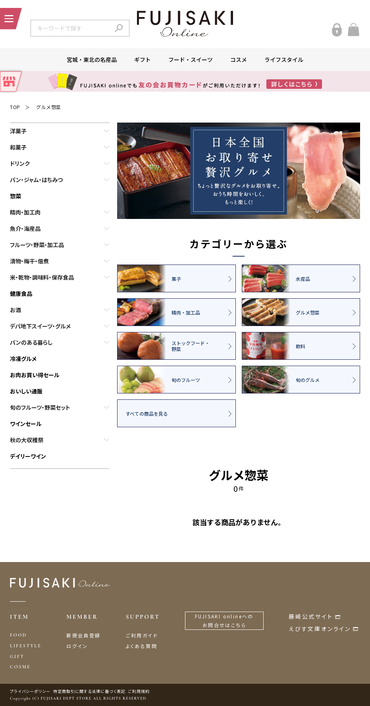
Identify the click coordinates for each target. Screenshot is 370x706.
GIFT (17, 656)
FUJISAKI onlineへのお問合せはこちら (224, 620)
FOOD (18, 635)
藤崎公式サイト (311, 616)
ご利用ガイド (142, 635)
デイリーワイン (28, 456)
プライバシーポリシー (30, 691)
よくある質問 (141, 646)
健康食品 (21, 293)
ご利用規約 (139, 691)
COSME (20, 667)
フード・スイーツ (190, 59)
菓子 (149, 278)
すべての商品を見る (146, 413)
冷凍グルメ (23, 359)
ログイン (77, 646)
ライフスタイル (283, 59)
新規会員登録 (83, 635)
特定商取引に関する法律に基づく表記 (89, 691)
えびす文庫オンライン (320, 629)
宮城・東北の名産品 (92, 59)
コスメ (238, 59)
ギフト (142, 59)
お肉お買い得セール (35, 375)
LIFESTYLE (25, 645)
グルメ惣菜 (48, 107)
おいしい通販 (26, 391)
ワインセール (26, 424)
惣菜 (15, 196)
